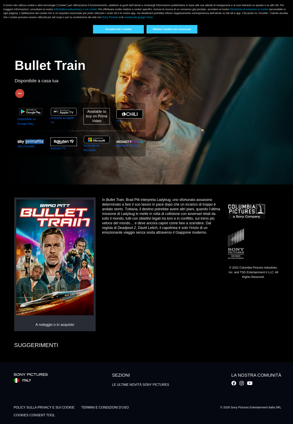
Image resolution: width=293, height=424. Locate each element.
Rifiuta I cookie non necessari (172, 29)
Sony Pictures (110, 17)
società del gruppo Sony (138, 17)
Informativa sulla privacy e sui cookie (75, 9)
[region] (146, 18)
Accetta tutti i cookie (118, 29)
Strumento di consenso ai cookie (249, 9)
